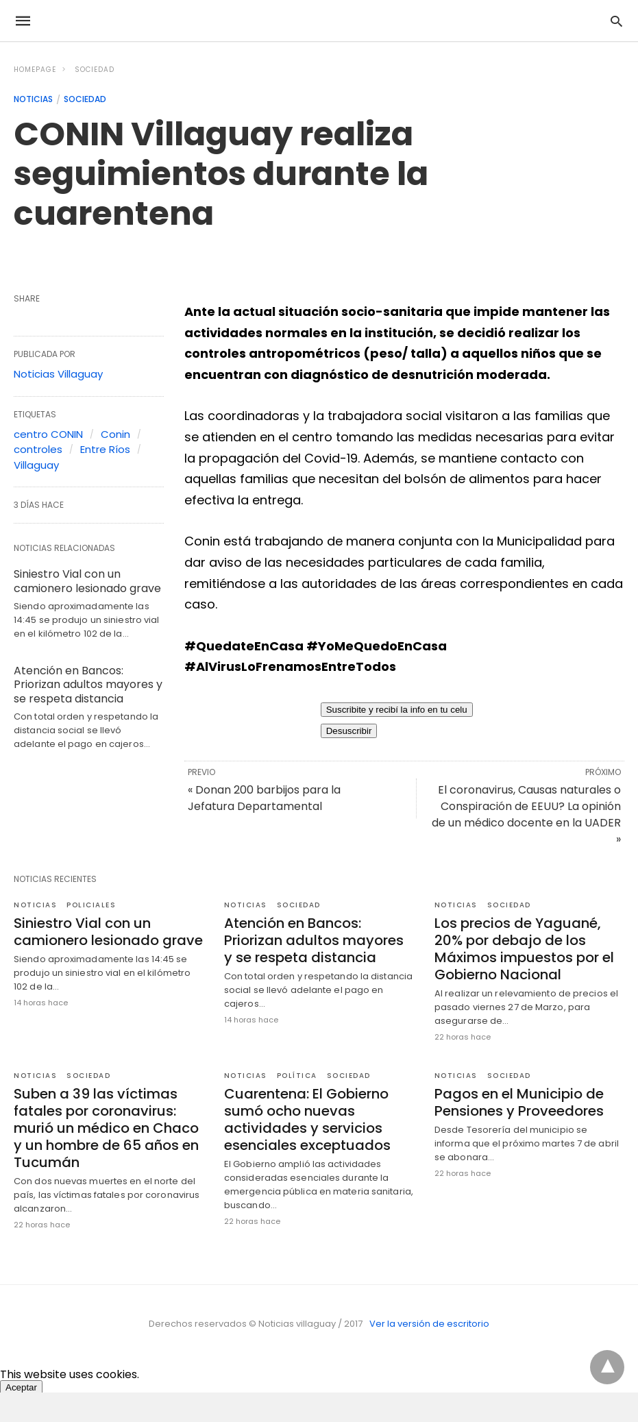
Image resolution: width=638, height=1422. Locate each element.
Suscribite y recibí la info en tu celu (396, 709)
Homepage (35, 69)
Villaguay (36, 465)
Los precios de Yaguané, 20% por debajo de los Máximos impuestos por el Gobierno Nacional (524, 949)
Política (297, 1075)
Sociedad (94, 69)
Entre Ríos (105, 449)
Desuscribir (349, 731)
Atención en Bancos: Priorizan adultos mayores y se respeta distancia (88, 685)
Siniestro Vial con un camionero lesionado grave (87, 581)
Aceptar (21, 1387)
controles (38, 449)
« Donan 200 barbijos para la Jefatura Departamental (264, 798)
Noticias (33, 99)
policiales (91, 905)
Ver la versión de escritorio (429, 1323)
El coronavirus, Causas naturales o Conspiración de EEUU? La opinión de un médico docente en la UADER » (526, 814)
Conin (115, 434)
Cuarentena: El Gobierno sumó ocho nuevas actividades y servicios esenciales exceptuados (307, 1119)
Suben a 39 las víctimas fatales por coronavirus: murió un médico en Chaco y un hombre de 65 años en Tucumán (106, 1128)
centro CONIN (48, 434)
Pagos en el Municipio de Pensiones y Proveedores (519, 1102)
